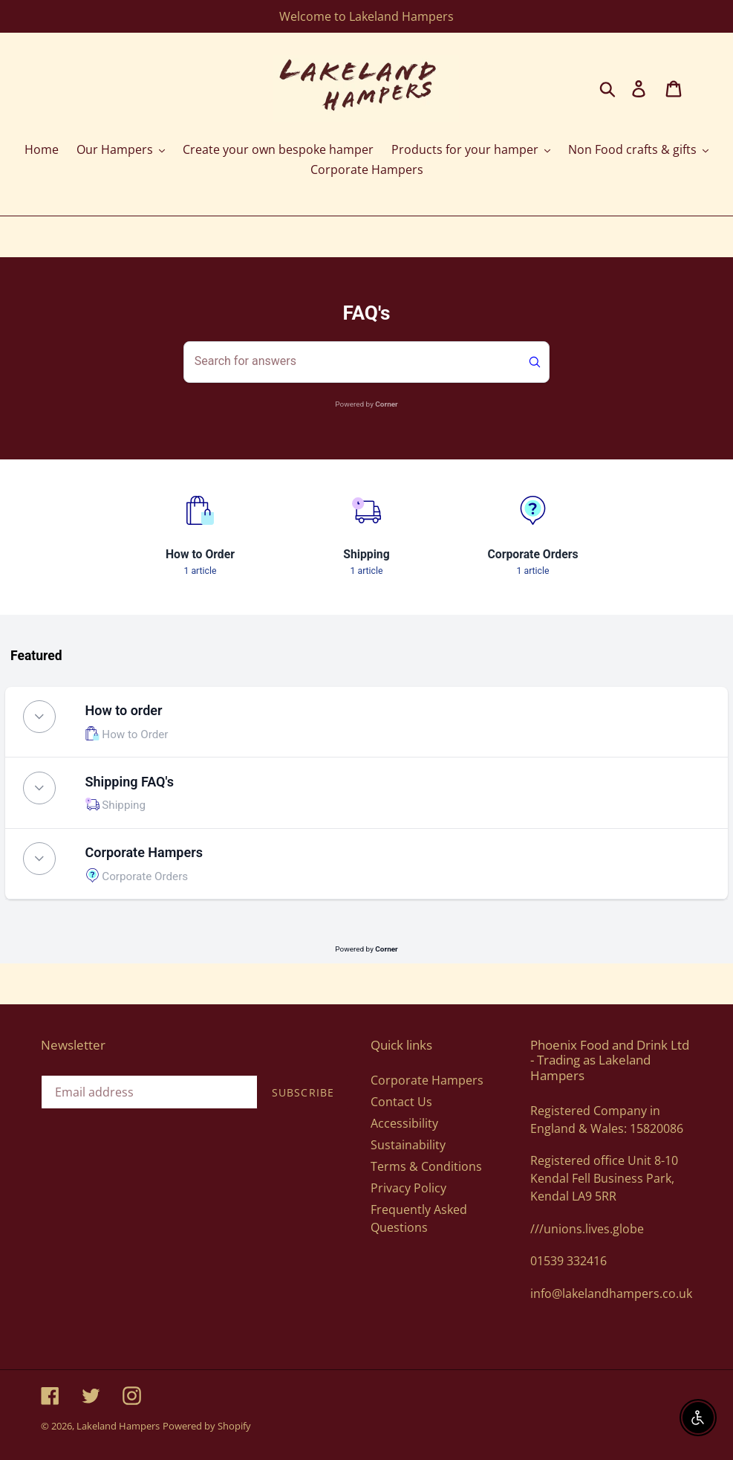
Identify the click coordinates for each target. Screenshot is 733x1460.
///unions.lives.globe (587, 1229)
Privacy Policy (408, 1188)
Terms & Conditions (426, 1166)
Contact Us (401, 1102)
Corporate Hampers (427, 1080)
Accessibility (404, 1123)
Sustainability (408, 1145)
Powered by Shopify (207, 1425)
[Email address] (149, 1092)
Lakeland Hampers (118, 1425)
